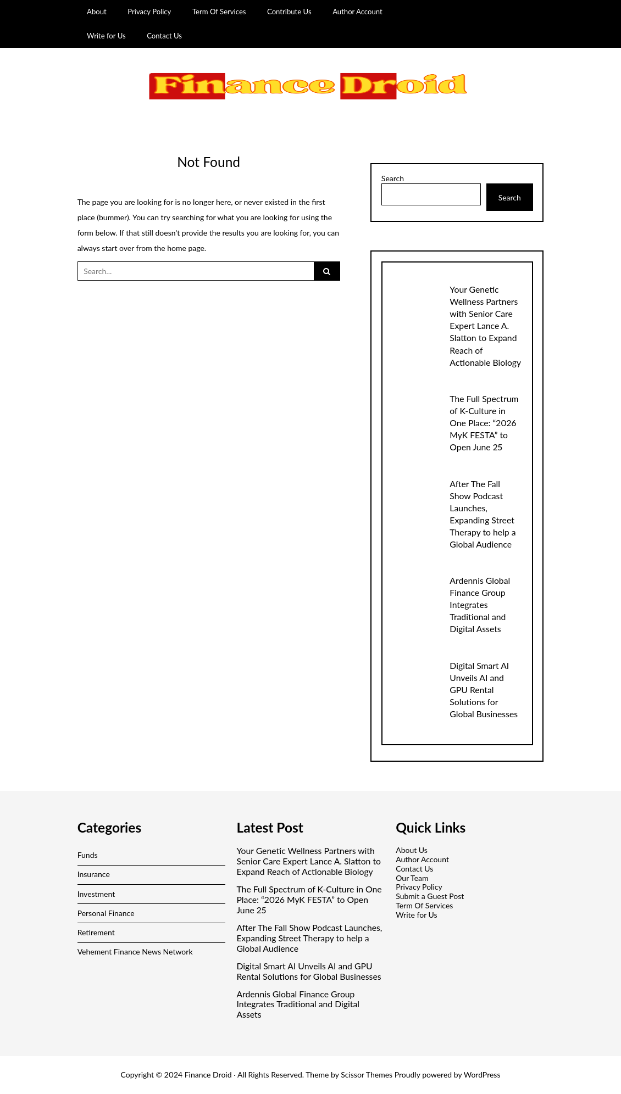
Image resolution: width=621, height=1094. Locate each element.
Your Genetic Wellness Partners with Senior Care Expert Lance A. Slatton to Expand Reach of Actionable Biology (485, 325)
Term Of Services (219, 11)
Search (392, 178)
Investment (96, 893)
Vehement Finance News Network (135, 951)
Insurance (93, 874)
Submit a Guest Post (430, 896)
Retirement (96, 932)
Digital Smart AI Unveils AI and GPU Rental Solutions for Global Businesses (484, 689)
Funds (87, 854)
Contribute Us (289, 11)
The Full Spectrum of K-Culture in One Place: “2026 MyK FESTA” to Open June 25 (484, 422)
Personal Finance (106, 913)
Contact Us (164, 35)
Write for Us (106, 35)
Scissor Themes (366, 1074)
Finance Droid (208, 1074)
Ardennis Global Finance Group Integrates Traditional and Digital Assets (480, 604)
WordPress (482, 1074)
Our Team (412, 878)
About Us (412, 850)
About (97, 11)
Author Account (357, 11)
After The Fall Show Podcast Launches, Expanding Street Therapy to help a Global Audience (309, 938)
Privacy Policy (149, 11)
